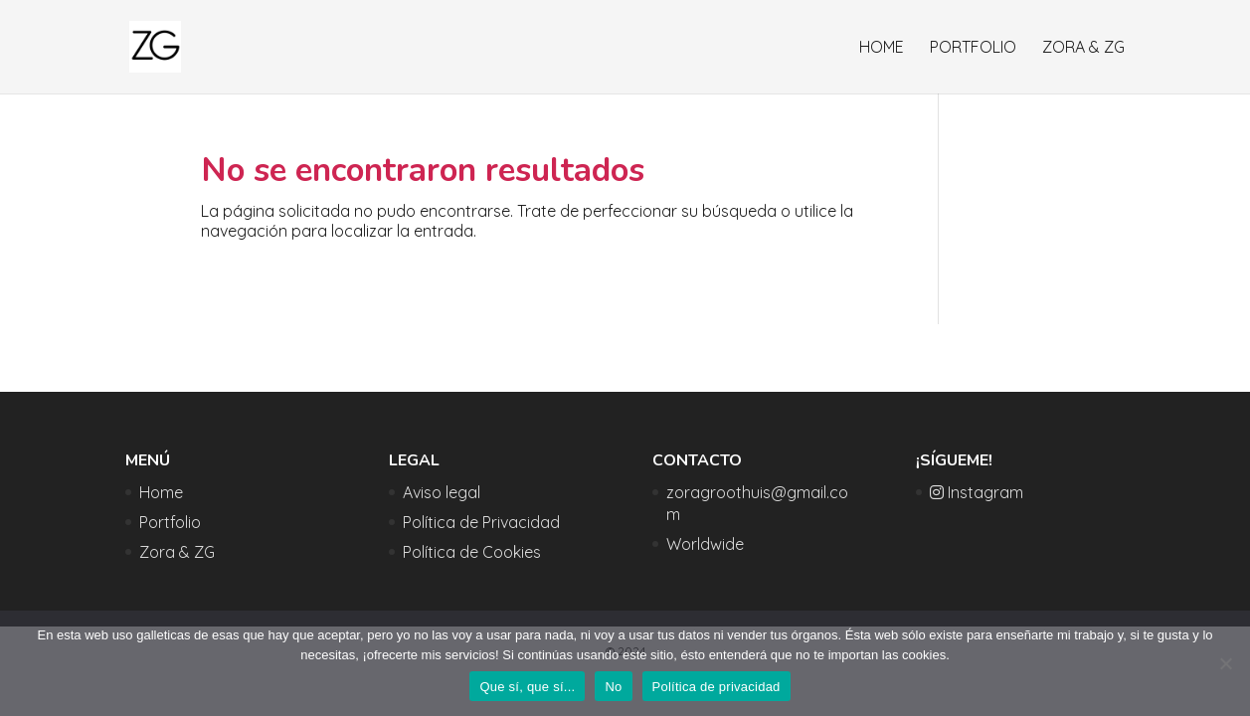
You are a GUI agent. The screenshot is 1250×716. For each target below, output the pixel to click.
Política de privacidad (716, 686)
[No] (1225, 663)
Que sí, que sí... (527, 686)
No (613, 686)
